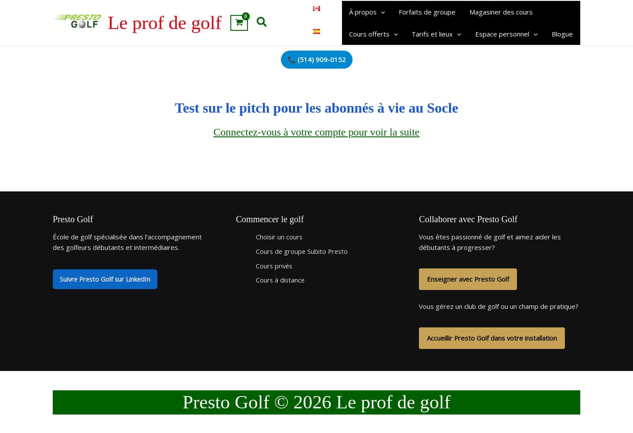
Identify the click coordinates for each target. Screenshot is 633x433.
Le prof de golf (165, 22)
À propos (367, 12)
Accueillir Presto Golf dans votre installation (492, 338)
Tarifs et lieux (435, 34)
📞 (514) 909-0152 (316, 59)
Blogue (559, 33)
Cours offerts (373, 34)
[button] (262, 22)
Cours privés (275, 265)
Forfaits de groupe (426, 11)
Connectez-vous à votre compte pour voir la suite (317, 132)
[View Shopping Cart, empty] (239, 23)
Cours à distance (281, 280)
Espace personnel (504, 34)
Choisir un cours (279, 236)
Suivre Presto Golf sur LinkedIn (106, 279)
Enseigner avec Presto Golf (468, 279)
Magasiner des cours (499, 11)
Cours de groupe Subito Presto (303, 251)
